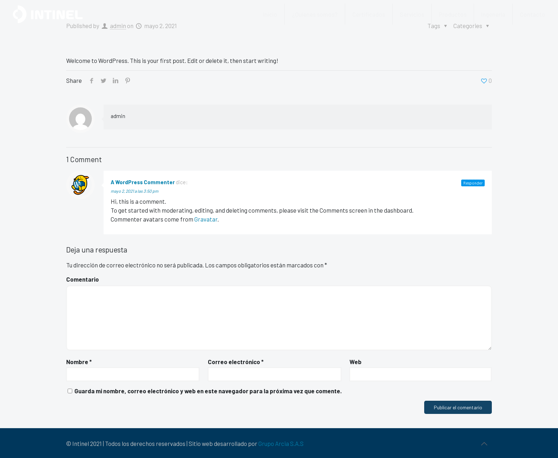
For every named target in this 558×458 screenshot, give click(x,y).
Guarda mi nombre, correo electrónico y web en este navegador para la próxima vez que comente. (208, 390)
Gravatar (205, 219)
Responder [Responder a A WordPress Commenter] (473, 183)
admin (118, 116)
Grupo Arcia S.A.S (281, 443)
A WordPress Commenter (143, 182)
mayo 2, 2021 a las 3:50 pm (134, 190)
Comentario (82, 279)
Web (355, 361)
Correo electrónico (236, 361)
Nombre (79, 361)
